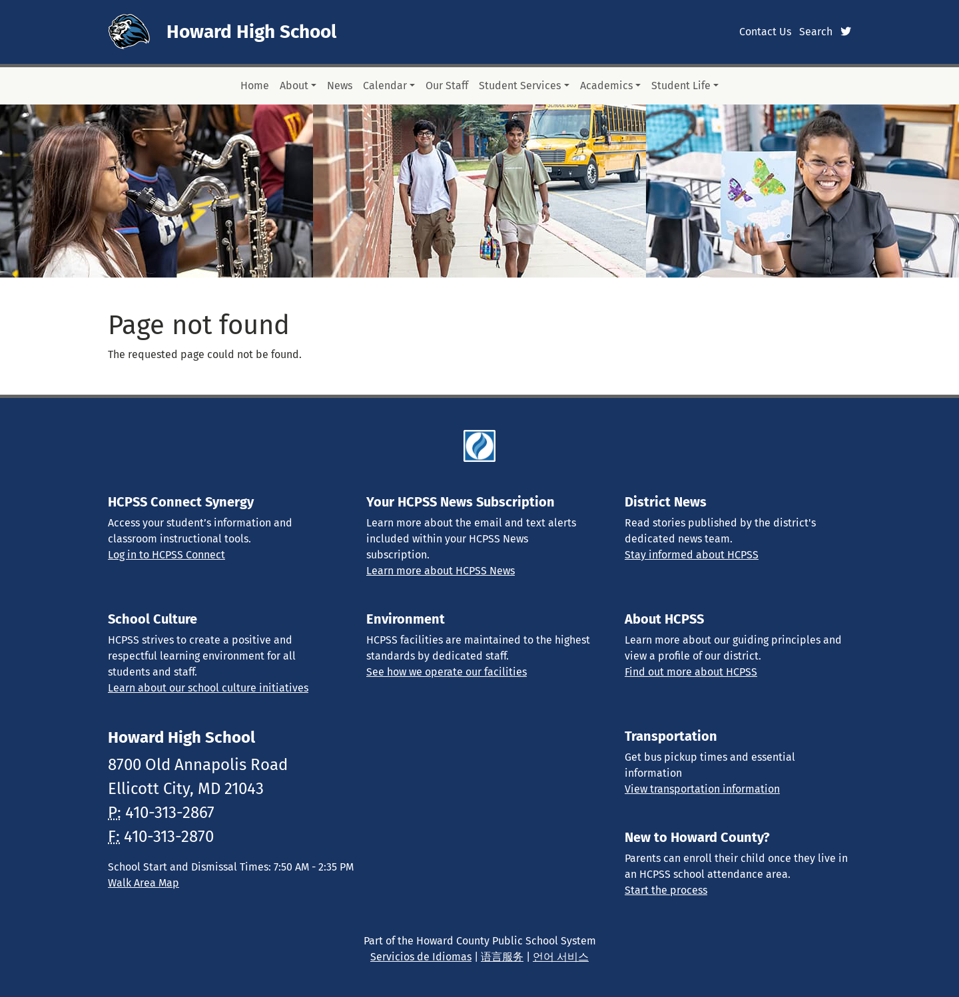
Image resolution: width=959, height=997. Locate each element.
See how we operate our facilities (446, 672)
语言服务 (502, 956)
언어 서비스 (561, 956)
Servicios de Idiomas (421, 956)
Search (815, 31)
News (339, 85)
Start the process (666, 890)
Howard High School (251, 32)
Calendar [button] (385, 85)
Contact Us (765, 31)
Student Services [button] (520, 85)
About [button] (294, 85)
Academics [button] (606, 85)
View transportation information (702, 789)
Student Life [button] (681, 85)
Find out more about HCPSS (691, 672)
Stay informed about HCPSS (692, 554)
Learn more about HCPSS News (440, 570)
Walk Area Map (143, 883)
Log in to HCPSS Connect (166, 554)
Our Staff (447, 85)
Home (254, 85)
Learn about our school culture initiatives (208, 688)
